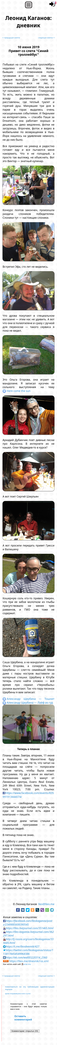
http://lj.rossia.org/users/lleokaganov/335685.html (28, 941)
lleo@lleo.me (46, 904)
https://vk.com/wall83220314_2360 (26, 957)
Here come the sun (16, 391)
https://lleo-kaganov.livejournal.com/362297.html (28, 933)
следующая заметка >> (46, 38)
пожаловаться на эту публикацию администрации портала (29, 988)
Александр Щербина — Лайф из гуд (28, 702)
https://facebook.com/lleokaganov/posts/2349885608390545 (27, 922)
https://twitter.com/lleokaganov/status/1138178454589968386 (28, 952)
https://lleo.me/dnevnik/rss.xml (29, 961)
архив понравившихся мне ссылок (18, 994)
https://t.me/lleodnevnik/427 (22, 946)
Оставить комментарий (23, 1017)
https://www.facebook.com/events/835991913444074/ (28, 795)
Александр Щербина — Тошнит (28, 699)
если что (27, 964)
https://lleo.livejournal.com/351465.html (30, 928)
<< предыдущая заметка (11, 38)
